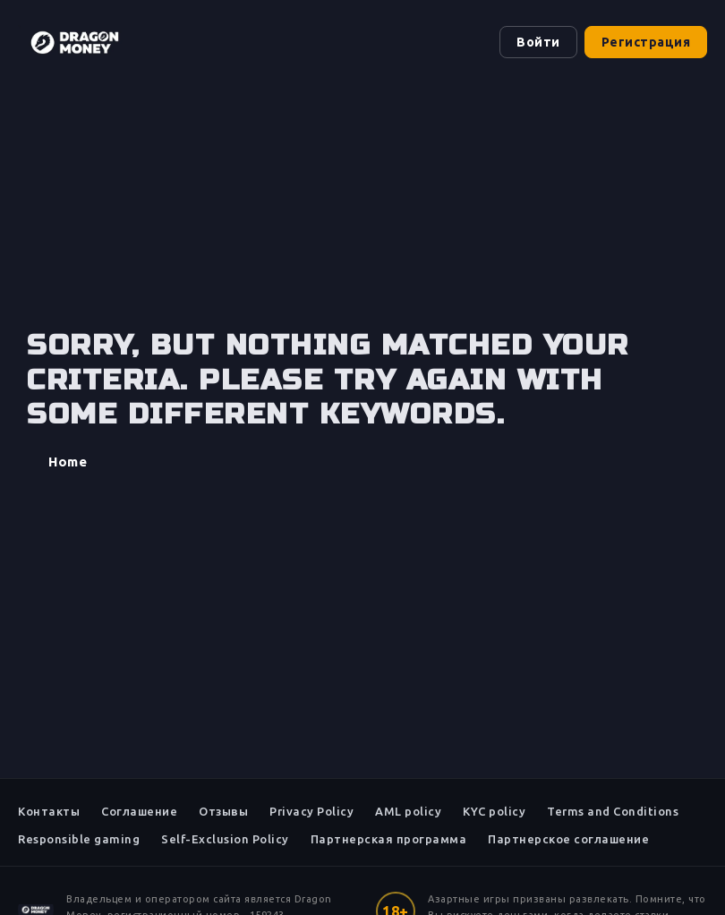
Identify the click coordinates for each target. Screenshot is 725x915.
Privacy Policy (311, 811)
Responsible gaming (79, 839)
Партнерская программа (389, 839)
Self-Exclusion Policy (225, 839)
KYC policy (494, 811)
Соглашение (139, 811)
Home (67, 461)
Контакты (49, 811)
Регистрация (646, 42)
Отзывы (223, 811)
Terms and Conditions (612, 811)
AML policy (408, 811)
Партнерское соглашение (568, 839)
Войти (538, 42)
